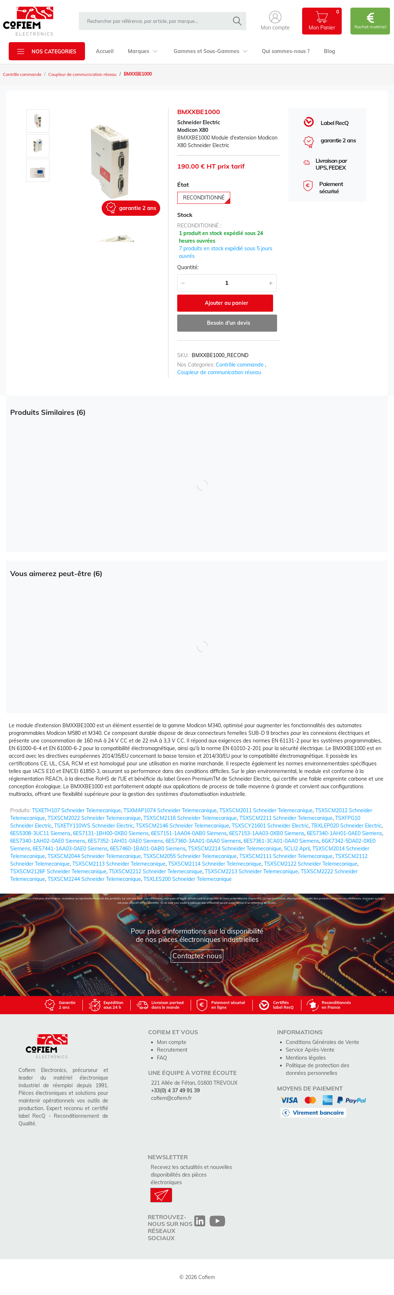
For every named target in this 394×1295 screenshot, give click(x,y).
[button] (275, 21)
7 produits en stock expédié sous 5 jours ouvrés (225, 252)
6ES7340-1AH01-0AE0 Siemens (344, 833)
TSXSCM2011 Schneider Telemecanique (266, 810)
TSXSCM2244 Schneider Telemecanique (94, 878)
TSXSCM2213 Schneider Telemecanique (251, 871)
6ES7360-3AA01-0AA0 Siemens (203, 840)
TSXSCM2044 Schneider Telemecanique (94, 856)
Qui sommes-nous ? (284, 51)
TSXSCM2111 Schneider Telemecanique (286, 856)
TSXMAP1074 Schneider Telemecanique (170, 810)
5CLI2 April (297, 848)
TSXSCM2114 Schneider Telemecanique (214, 863)
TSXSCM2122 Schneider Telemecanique (310, 863)
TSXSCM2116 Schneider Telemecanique (190, 817)
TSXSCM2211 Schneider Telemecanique (286, 817)
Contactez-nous (197, 955)
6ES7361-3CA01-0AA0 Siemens (281, 840)
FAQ (162, 1057)
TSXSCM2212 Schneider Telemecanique (155, 871)
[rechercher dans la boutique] (156, 21)
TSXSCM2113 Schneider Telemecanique (119, 863)
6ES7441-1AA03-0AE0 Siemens (70, 848)
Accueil (104, 51)
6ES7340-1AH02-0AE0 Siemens (47, 840)
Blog (327, 51)
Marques (142, 51)
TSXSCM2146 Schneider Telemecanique (182, 825)
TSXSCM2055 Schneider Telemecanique (190, 856)
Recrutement (172, 1049)
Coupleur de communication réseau (86, 74)
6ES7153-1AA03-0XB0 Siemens (266, 833)
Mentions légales (305, 1057)
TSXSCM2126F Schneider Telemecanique (58, 871)
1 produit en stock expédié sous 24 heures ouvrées (221, 237)
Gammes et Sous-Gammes (209, 51)
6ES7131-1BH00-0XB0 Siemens (111, 833)
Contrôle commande (23, 74)
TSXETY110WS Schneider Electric (93, 825)
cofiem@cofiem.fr (171, 1097)
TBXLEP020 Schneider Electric (346, 825)
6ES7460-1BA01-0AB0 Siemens (148, 848)
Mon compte (171, 1042)
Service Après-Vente (310, 1049)
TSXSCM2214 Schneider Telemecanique (234, 848)
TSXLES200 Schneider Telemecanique (187, 878)
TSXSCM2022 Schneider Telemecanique (94, 817)
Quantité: (188, 267)
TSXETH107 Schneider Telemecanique (76, 810)
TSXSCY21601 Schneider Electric (270, 825)
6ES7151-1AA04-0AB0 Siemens (189, 833)
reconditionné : (199, 225)
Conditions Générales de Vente (322, 1042)
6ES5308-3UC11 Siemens (40, 833)
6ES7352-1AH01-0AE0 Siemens (125, 840)
